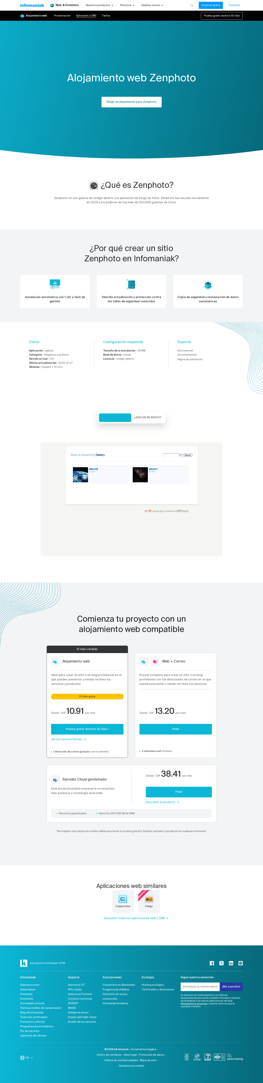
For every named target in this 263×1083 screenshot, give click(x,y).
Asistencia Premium (80, 994)
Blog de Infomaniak (31, 1012)
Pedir (175, 729)
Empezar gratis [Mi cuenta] (211, 5)
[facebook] (212, 963)
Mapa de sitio (148, 1060)
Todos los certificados (33, 1017)
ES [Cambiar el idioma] (29, 1057)
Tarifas (106, 16)
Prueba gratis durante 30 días (222, 16)
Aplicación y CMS (86, 16)
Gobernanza (27, 989)
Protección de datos (151, 1055)
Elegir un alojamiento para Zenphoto (131, 102)
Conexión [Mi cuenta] (234, 5)
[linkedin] (231, 963)
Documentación (187, 355)
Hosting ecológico (153, 985)
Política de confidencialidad (121, 1060)
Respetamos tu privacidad (194, 1004)
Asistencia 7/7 (76, 985)
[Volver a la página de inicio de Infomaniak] (32, 5)
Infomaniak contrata (32, 1003)
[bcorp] (186, 1058)
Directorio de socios (115, 994)
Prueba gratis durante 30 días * (87, 729)
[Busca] (191, 5)
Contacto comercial (80, 999)
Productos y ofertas (32, 1022)
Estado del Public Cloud (82, 1017)
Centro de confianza (109, 1055)
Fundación (26, 994)
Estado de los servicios (82, 1022)
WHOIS (72, 1008)
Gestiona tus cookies (131, 1066)
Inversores (26, 999)
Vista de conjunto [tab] (115, 417)
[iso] (219, 1058)
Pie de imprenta (29, 1031)
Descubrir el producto (160, 802)
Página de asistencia (189, 359)
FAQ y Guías (75, 989)
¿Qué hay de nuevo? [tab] (147, 417)
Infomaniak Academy (115, 1003)
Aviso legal (130, 1055)
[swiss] (207, 1058)
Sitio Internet (185, 351)
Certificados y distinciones (158, 989)
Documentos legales (143, 1049)
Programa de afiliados (116, 989)
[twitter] (221, 963)
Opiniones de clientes (33, 1036)
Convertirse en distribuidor (119, 985)
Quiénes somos (29, 985)
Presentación (62, 16)
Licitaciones (110, 999)
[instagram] (241, 963)
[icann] (197, 1058)
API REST (73, 1003)
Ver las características (66, 739)
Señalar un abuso (78, 1012)
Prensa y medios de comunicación (41, 1008)
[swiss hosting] (235, 1058)
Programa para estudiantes (37, 1026)
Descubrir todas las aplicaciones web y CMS (134, 918)
